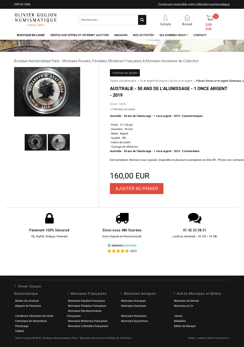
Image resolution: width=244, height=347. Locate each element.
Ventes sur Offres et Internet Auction (79, 35)
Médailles (180, 321)
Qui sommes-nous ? (173, 35)
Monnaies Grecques (133, 300)
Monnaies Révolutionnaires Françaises (84, 313)
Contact (200, 35)
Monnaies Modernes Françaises (87, 321)
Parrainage (21, 326)
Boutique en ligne (30, 35)
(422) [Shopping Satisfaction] (133, 251)
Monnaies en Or (183, 305)
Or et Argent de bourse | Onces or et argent (166, 80)
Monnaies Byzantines (134, 321)
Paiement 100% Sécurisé (49, 230)
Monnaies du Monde (186, 300)
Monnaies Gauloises (133, 305)
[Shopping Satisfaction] (122, 246)
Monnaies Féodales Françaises (87, 305)
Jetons (178, 316)
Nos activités (143, 35)
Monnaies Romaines (133, 316)
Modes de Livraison (27, 300)
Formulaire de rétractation (31, 321)
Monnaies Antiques (140, 294)
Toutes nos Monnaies (123, 80)
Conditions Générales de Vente (34, 316)
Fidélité (19, 331)
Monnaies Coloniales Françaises (88, 326)
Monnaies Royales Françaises (86, 300)
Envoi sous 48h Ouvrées (122, 230)
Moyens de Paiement (28, 305)
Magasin (120, 35)
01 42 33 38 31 (194, 230)
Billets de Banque (185, 326)
